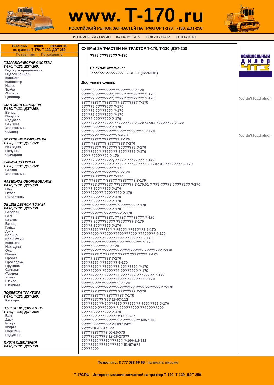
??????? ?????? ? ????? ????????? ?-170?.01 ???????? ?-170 (137, 164)
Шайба (10, 281)
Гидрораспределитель (24, 70)
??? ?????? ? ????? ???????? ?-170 (113, 180)
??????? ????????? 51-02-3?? (108, 316)
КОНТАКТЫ (186, 37)
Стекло (11, 170)
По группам (25, 54)
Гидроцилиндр (17, 74)
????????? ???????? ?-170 (105, 139)
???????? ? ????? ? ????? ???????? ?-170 (119, 254)
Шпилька (12, 285)
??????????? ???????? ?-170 (107, 295)
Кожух (10, 323)
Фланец (11, 132)
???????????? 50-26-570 (103, 332)
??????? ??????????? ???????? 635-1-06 (118, 320)
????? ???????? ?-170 (101, 119)
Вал (8, 216)
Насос (10, 86)
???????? (90, 349)
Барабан (12, 212)
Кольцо (11, 235)
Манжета (12, 78)
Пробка (11, 258)
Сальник (12, 270)
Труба (10, 89)
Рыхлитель (14, 197)
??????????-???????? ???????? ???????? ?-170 (125, 303)
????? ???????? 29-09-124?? (106, 324)
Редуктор (13, 120)
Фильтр (11, 93)
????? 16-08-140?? (97, 328)
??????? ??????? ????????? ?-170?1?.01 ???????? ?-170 (132, 123)
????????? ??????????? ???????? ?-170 (118, 279)
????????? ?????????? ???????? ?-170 (116, 238)
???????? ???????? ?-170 (104, 135)
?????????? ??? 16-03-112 (104, 299)
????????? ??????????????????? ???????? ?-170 (126, 250)
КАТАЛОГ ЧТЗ (128, 37)
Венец (10, 112)
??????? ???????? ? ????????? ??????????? (122, 308)
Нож (8, 189)
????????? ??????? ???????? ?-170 (113, 147)
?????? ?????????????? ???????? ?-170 (118, 131)
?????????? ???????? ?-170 (106, 193)
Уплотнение (15, 128)
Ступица (12, 124)
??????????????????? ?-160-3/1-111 (113, 340)
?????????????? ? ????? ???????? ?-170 (118, 230)
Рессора (12, 300)
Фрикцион (13, 155)
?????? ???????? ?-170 (102, 106)
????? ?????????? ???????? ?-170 (112, 90)
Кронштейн (14, 239)
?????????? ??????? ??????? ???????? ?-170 (123, 275)
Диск (9, 231)
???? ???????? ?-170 (100, 156)
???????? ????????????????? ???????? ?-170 (123, 234)
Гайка (10, 227)
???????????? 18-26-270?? (105, 336)
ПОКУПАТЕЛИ (158, 37)
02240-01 (149, 73)
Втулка (11, 220)
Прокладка (14, 262)
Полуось (12, 116)
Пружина (12, 266)
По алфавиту (52, 54)
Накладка (13, 147)
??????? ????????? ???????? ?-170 (113, 291)
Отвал (10, 193)
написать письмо (163, 362)
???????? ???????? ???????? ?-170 (113, 205)
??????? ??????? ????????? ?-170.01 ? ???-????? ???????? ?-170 (140, 184)
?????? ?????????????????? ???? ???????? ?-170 (127, 287)
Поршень (13, 331)
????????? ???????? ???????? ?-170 (114, 102)
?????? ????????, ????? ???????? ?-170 (117, 94)
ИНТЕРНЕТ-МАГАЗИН (92, 37)
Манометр (13, 82)
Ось (8, 250)
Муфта (10, 327)
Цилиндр (12, 97)
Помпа (10, 254)
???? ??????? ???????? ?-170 (108, 143)
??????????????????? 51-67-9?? (110, 345)
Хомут (10, 277)
